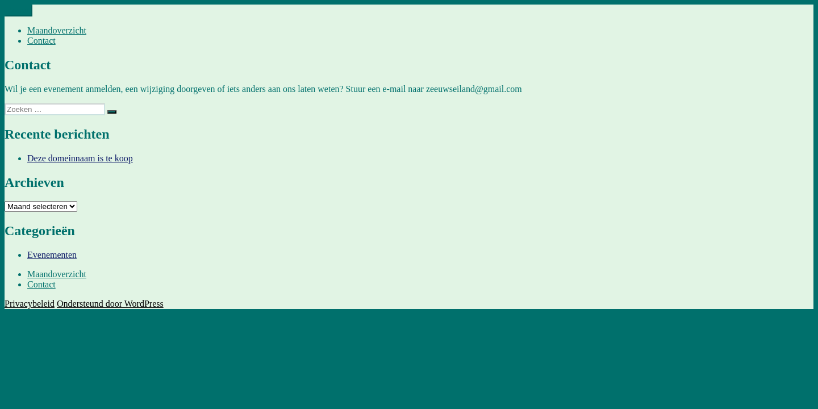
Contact (41, 40)
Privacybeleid (30, 303)
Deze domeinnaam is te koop (80, 158)
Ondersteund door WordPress (110, 303)
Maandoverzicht (56, 30)
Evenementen (52, 255)
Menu (18, 10)
